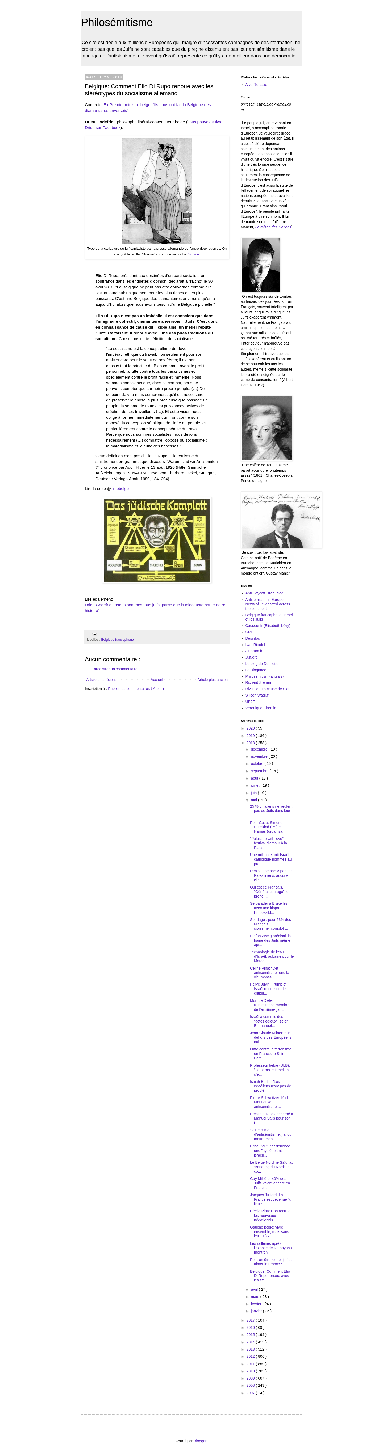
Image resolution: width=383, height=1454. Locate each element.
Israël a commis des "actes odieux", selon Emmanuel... (269, 1021)
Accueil (157, 679)
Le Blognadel (256, 670)
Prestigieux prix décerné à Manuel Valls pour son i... (271, 1118)
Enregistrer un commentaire (114, 669)
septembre (260, 771)
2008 (251, 1385)
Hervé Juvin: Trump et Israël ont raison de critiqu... (268, 988)
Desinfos (252, 638)
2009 (251, 1378)
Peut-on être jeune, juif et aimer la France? (271, 1262)
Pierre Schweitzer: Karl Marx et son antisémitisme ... (269, 1102)
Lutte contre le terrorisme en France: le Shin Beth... (271, 1053)
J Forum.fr (254, 651)
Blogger (200, 1441)
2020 (251, 728)
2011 (251, 1364)
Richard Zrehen (258, 682)
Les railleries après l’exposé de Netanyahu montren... (271, 1248)
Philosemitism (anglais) (264, 676)
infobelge (120, 488)
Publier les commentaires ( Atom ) (136, 688)
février (256, 1304)
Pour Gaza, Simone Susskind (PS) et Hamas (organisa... (267, 827)
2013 (251, 1349)
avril (255, 1289)
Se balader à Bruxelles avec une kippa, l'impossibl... (269, 908)
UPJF (250, 701)
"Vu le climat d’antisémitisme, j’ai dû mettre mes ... (271, 1134)
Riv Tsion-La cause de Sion (267, 689)
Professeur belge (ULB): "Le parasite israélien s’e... (270, 1069)
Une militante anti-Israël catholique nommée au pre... (271, 859)
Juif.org (251, 657)
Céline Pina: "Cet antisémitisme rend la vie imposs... (269, 972)
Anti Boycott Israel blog (264, 593)
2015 (251, 1335)
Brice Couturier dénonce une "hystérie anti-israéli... (270, 1150)
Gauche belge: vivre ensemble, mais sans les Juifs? (269, 1231)
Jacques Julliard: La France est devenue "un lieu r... (271, 1199)
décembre (259, 749)
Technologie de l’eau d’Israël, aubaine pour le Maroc (272, 956)
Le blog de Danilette (262, 663)
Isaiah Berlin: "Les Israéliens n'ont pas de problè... (270, 1086)
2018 (251, 743)
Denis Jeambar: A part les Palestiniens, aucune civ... (271, 875)
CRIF (249, 632)
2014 (251, 1342)
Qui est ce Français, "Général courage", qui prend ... (271, 891)
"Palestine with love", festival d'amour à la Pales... (268, 843)
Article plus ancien (212, 679)
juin (254, 793)
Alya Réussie (256, 84)
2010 (251, 1371)
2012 (251, 1356)
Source (193, 254)
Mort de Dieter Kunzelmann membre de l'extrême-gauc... (269, 1005)
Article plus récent (101, 679)
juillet (255, 785)
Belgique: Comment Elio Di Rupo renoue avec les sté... (270, 1276)
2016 (251, 1327)
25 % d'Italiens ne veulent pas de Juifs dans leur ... (271, 811)
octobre (257, 763)
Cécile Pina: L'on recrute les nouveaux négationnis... (270, 1215)
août (255, 778)
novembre (259, 756)
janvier (257, 1311)
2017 (251, 1320)
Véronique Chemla (260, 708)
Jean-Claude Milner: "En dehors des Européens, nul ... (271, 1037)
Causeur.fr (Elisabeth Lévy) (267, 625)
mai (254, 800)
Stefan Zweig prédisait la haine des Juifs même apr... (270, 940)
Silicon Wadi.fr (257, 695)
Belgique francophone (117, 640)
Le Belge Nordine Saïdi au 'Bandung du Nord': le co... (271, 1167)
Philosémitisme (117, 22)
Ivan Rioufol (255, 645)
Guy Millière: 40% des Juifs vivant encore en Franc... (270, 1183)
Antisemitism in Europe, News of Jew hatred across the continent (267, 604)
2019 (251, 736)
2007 (251, 1393)
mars (255, 1296)
